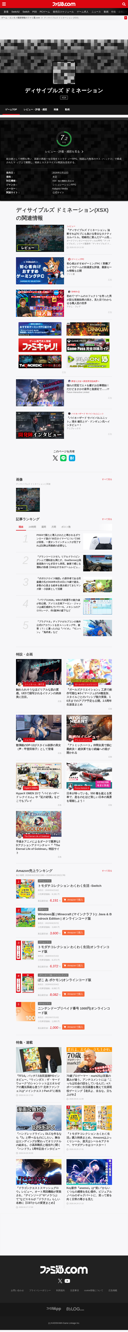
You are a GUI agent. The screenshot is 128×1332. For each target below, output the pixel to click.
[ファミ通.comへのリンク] (64, 4)
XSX (54, 181)
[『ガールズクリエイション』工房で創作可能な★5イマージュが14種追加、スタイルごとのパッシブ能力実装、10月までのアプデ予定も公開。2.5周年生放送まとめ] (89, 672)
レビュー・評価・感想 (35, 109)
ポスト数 (66, 527)
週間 (43, 527)
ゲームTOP (11, 109)
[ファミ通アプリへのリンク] (54, 1310)
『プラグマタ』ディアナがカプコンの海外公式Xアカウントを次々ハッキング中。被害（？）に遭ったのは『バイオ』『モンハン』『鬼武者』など (58, 626)
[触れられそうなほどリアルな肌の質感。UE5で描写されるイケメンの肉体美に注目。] (39, 672)
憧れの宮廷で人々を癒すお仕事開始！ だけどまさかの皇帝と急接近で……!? (89, 387)
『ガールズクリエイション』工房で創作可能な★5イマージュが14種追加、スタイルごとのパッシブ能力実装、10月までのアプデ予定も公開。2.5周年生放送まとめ (89, 697)
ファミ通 (71, 274)
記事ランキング (27, 519)
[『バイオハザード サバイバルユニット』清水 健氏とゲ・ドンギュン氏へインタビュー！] (40, 425)
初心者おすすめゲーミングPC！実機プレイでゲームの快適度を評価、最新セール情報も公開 (89, 267)
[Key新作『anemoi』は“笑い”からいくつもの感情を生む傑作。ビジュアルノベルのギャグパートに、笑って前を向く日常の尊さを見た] (89, 1174)
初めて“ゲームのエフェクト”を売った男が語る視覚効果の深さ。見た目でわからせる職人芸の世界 (89, 300)
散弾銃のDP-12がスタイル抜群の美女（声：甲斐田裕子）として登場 (38, 747)
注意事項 (74, 1292)
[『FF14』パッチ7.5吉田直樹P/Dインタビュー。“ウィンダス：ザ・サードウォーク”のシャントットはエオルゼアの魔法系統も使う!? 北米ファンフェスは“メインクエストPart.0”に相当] (39, 1062)
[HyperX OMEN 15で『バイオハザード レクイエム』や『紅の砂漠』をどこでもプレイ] (39, 776)
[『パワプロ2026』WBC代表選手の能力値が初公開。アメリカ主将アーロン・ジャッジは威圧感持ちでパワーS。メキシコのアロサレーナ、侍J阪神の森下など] (97, 606)
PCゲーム (47, 11)
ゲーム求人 (85, 11)
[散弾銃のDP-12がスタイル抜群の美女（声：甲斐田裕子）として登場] (39, 728)
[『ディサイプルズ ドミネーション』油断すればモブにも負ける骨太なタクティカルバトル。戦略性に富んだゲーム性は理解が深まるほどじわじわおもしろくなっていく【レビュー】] (40, 238)
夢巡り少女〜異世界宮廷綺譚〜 (85, 381)
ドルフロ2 (29, 740)
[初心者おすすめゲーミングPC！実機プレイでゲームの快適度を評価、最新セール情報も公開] (40, 271)
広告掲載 (110, 1292)
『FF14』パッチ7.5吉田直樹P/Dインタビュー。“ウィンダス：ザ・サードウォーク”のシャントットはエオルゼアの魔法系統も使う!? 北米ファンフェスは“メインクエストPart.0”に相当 (38, 1086)
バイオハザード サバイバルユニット (87, 414)
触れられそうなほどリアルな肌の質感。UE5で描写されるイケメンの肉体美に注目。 (38, 693)
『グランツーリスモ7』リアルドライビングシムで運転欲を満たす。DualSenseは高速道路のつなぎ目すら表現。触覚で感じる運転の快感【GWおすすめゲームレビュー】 (58, 562)
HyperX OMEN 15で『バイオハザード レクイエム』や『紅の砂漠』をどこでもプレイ (37, 797)
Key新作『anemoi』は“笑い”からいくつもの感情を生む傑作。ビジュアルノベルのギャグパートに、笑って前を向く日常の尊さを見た (89, 1196)
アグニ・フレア (74, 307)
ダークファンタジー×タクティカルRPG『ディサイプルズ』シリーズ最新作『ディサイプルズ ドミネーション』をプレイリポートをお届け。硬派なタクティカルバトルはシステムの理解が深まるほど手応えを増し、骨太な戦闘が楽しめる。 (89, 243)
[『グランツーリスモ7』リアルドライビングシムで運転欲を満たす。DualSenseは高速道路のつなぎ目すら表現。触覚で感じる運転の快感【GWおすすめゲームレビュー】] (97, 563)
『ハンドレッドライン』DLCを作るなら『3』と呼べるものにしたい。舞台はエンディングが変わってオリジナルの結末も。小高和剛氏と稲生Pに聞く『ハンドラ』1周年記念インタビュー (39, 1143)
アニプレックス (74, 429)
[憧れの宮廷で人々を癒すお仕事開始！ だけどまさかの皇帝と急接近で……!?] (40, 392)
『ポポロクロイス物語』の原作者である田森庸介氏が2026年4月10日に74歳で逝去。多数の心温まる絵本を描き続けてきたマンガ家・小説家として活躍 (58, 583)
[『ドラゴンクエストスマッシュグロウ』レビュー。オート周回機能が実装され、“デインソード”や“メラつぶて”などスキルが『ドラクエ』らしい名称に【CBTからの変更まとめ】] (39, 1174)
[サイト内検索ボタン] (124, 4)
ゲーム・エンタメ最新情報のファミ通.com (20, 18)
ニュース (99, 11)
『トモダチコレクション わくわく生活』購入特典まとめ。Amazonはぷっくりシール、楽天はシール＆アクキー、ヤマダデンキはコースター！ (89, 1142)
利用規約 (60, 1292)
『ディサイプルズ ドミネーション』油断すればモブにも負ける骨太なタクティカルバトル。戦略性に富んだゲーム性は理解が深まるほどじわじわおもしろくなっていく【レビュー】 (89, 234)
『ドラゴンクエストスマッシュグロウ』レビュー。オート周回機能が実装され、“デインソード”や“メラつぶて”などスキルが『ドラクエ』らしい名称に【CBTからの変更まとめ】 (38, 1198)
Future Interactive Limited (78, 392)
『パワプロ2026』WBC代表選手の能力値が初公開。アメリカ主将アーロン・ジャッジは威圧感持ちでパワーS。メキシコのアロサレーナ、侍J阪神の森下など (58, 605)
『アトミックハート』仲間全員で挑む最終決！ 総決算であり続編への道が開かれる (89, 749)
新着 (6, 11)
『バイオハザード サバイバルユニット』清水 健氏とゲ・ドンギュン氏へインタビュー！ (88, 421)
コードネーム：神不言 (34, 684)
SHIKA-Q (75, 292)
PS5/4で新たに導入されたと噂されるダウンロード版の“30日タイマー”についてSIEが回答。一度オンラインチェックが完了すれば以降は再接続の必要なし (58, 540)
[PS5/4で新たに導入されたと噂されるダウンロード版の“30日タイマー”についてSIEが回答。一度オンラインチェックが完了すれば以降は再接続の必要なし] (97, 541)
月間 (53, 527)
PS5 (36, 11)
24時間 (32, 527)
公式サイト (58, 192)
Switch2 (16, 11)
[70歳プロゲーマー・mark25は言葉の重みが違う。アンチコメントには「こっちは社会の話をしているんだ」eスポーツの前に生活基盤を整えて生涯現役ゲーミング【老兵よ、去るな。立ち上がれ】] (89, 1062)
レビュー (71, 226)
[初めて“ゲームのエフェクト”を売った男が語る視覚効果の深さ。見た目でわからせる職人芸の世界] (40, 303)
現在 (21, 527)
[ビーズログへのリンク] (75, 1310)
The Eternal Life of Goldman (36, 836)
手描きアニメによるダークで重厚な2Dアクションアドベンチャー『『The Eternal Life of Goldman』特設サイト (38, 847)
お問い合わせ (20, 1292)
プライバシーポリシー (41, 1292)
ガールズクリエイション (86, 684)
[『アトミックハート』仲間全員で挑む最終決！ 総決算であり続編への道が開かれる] (89, 728)
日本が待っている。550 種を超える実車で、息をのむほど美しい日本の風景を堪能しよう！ (89, 797)
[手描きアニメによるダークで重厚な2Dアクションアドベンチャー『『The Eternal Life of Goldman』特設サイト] (39, 824)
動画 (109, 11)
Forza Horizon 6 (82, 788)
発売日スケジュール (65, 11)
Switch (27, 11)
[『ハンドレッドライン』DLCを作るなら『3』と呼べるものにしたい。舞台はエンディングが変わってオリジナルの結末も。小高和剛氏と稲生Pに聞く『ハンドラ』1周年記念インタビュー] (39, 1120)
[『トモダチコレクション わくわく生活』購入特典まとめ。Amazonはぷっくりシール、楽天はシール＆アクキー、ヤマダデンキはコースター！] (89, 1120)
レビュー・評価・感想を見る (62, 151)
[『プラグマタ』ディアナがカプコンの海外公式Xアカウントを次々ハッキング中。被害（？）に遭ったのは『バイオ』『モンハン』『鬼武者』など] (97, 628)
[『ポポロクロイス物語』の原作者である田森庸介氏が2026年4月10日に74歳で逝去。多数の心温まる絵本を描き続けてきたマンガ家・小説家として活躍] (97, 585)
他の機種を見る (65, 181)
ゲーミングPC (77, 259)
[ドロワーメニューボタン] (4, 4)
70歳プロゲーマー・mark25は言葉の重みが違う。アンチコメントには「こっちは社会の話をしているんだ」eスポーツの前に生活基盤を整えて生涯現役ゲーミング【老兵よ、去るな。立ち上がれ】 (89, 1087)
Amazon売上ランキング (34, 871)
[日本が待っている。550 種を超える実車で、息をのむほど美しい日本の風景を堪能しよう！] (89, 776)
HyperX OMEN (31, 788)
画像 (56, 109)
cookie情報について (92, 1292)
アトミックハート (83, 740)
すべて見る (107, 479)
